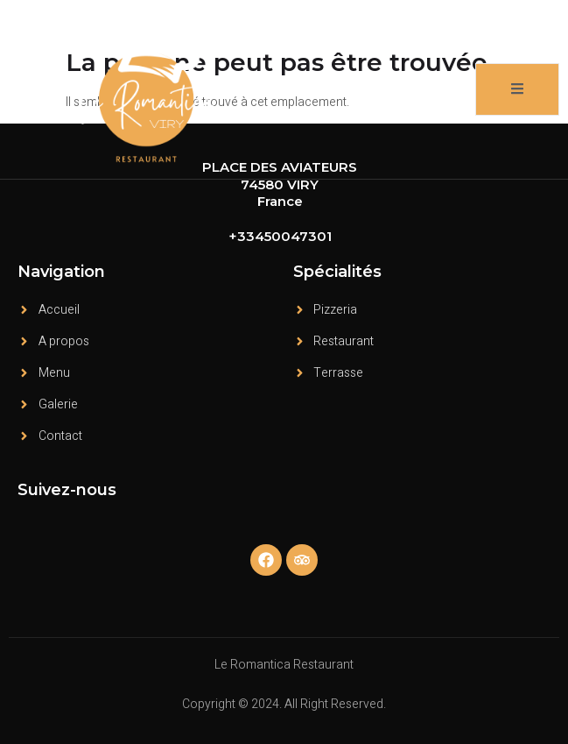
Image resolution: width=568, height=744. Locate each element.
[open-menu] (517, 89)
